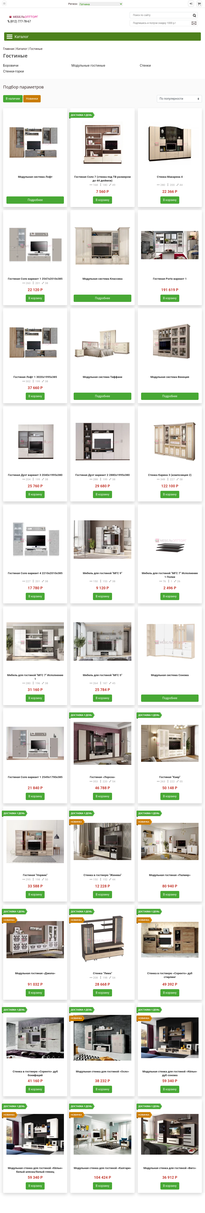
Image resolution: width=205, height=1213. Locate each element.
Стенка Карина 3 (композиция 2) (170, 475)
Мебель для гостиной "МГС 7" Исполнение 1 (35, 676)
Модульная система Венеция (169, 377)
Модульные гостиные (88, 65)
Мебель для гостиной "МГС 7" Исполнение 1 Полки (170, 574)
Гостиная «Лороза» (102, 777)
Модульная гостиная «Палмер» (169, 875)
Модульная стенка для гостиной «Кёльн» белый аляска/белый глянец (35, 1169)
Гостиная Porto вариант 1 (170, 278)
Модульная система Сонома (170, 675)
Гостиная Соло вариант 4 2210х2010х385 (35, 573)
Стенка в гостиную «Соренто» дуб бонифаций (35, 1073)
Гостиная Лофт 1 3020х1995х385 (35, 377)
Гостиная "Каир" (169, 777)
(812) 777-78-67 (19, 21)
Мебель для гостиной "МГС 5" (102, 675)
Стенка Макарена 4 (170, 176)
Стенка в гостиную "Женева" (103, 875)
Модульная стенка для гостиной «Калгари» (102, 1168)
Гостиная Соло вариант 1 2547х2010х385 (35, 278)
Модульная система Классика (103, 278)
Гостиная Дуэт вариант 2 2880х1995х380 (102, 475)
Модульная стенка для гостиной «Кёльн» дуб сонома (170, 1073)
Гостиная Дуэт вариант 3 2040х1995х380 (35, 475)
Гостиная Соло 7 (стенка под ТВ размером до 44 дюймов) (102, 178)
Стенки (145, 65)
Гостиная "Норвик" (35, 875)
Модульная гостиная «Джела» (35, 973)
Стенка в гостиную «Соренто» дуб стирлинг (169, 975)
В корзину (102, 200)
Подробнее (35, 200)
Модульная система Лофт (35, 176)
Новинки (32, 98)
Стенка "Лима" (102, 973)
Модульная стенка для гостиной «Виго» (169, 1168)
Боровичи (10, 65)
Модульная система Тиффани (102, 377)
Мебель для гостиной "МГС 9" (102, 573)
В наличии (13, 98)
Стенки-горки (13, 71)
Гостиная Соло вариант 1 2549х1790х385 (35, 777)
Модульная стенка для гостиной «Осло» (102, 1071)
